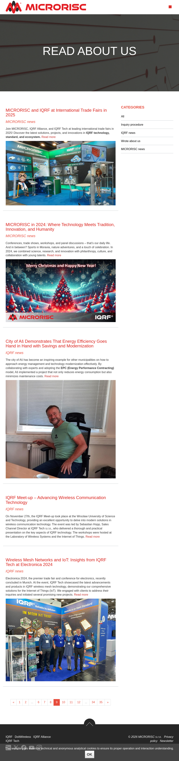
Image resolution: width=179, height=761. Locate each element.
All (122, 116)
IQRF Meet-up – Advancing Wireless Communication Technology (56, 500)
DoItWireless (23, 736)
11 (71, 702)
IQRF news (15, 353)
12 (78, 702)
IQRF (9, 736)
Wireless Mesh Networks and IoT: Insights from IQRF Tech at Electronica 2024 (56, 562)
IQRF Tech (12, 740)
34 (93, 702)
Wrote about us (130, 141)
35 (101, 702)
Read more (48, 136)
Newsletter (166, 740)
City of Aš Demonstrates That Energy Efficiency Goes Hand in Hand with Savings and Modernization (56, 343)
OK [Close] (89, 754)
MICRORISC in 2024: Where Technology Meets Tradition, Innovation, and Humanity (60, 227)
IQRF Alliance (42, 736)
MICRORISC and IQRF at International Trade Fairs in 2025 (56, 112)
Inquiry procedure (132, 124)
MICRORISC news (21, 122)
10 (63, 702)
